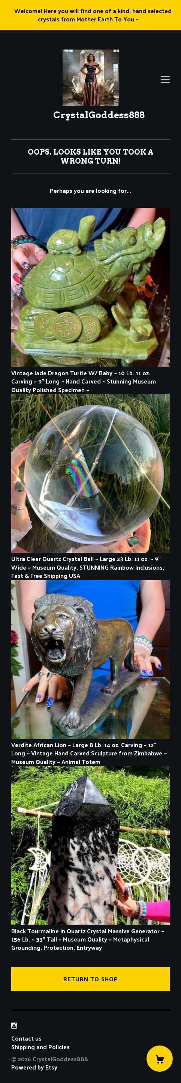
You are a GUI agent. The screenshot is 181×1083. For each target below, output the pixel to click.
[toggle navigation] (165, 79)
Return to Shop (90, 978)
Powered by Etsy (34, 1067)
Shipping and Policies (40, 1046)
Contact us (26, 1038)
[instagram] (14, 1025)
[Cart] (160, 1058)
